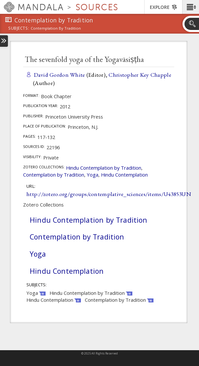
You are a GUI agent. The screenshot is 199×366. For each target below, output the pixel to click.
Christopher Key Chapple (140, 74)
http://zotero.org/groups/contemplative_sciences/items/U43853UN (108, 194)
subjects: (18, 28)
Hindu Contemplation (124, 174)
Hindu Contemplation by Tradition (103, 167)
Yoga (92, 174)
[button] (190, 7)
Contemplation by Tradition (53, 174)
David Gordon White (59, 74)
